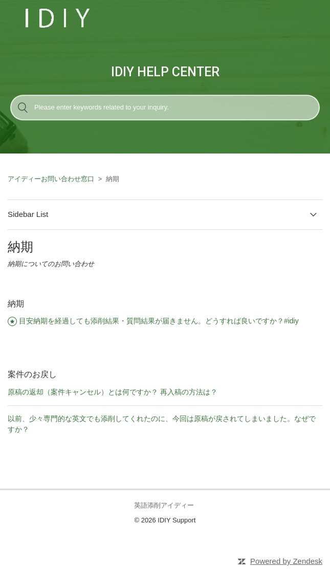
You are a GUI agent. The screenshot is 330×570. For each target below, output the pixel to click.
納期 (16, 303)
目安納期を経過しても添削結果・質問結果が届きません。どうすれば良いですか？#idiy (159, 321)
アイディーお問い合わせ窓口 (51, 179)
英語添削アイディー (164, 505)
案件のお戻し (32, 374)
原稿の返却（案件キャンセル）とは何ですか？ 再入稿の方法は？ (112, 392)
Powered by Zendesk (286, 561)
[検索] (165, 107)
